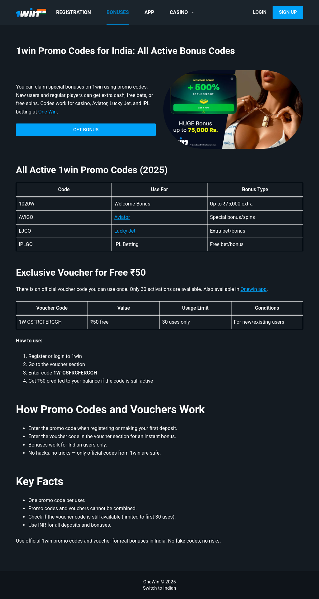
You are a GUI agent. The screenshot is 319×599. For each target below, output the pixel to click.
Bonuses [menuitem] (118, 12)
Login (259, 12)
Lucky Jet (125, 231)
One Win (47, 112)
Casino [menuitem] (183, 12)
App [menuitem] (149, 12)
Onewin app (253, 289)
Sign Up (288, 12)
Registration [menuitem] (73, 12)
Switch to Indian (159, 588)
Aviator (122, 217)
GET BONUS (85, 130)
